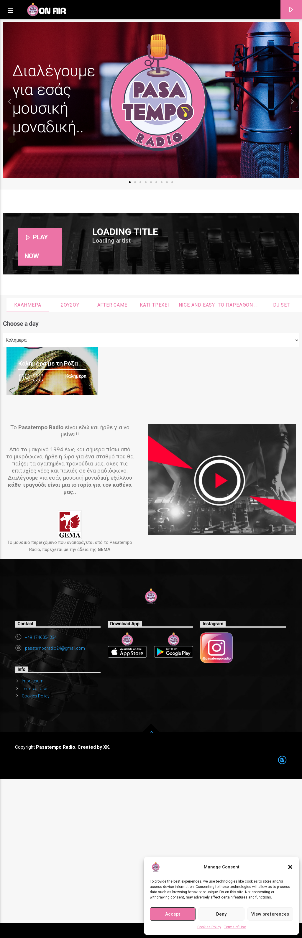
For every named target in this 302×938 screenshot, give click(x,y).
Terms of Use (235, 927)
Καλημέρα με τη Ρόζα (48, 363)
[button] (290, 867)
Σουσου (70, 305)
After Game (112, 305)
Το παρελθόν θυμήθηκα (239, 305)
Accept (172, 914)
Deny (221, 914)
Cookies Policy (209, 927)
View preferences (270, 914)
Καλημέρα (27, 305)
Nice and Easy (197, 305)
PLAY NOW (36, 246)
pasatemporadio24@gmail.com (55, 648)
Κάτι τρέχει (154, 305)
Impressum (32, 681)
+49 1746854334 (41, 637)
